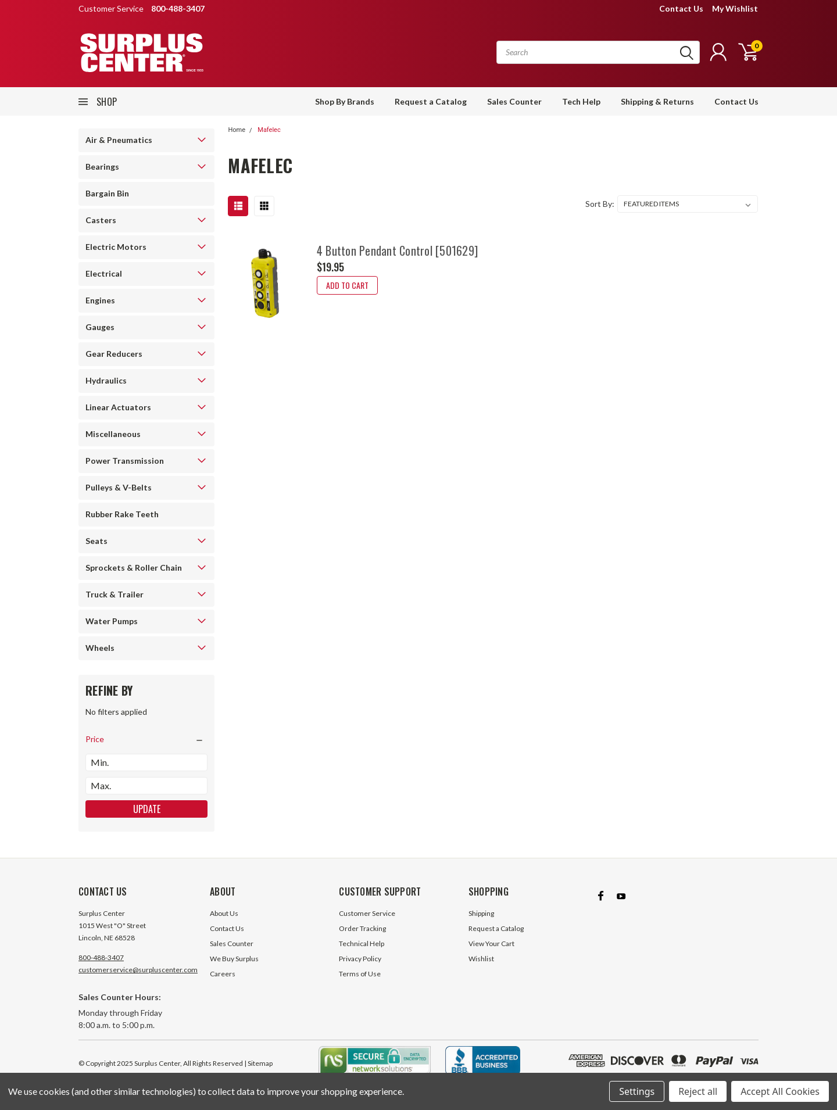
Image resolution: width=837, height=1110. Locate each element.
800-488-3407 (101, 957)
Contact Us (681, 8)
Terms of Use (360, 973)
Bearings (102, 166)
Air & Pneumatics (118, 140)
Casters (100, 220)
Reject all (697, 1091)
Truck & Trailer (114, 594)
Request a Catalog (431, 101)
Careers (222, 973)
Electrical (103, 273)
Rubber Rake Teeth (122, 514)
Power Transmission (124, 461)
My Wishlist (735, 8)
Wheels (100, 648)
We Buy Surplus (234, 958)
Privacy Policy (360, 958)
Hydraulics (106, 380)
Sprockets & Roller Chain (133, 567)
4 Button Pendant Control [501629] (397, 250)
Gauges (100, 327)
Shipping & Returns (657, 101)
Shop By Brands (344, 101)
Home (236, 130)
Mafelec (268, 130)
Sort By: (599, 204)
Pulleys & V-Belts (118, 487)
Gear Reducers (113, 354)
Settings (636, 1091)
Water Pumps (111, 621)
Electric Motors (115, 247)
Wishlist (481, 958)
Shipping (481, 913)
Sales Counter (514, 101)
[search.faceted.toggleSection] (146, 739)
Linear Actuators (118, 407)
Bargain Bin (107, 193)
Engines (100, 300)
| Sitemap (258, 1063)
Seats (96, 541)
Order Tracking (362, 928)
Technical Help (361, 943)
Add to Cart (347, 285)
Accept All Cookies (780, 1091)
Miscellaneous (113, 434)
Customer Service (367, 913)
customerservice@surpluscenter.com (138, 969)
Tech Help (581, 101)
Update (146, 809)
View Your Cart (491, 943)
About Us (224, 913)
